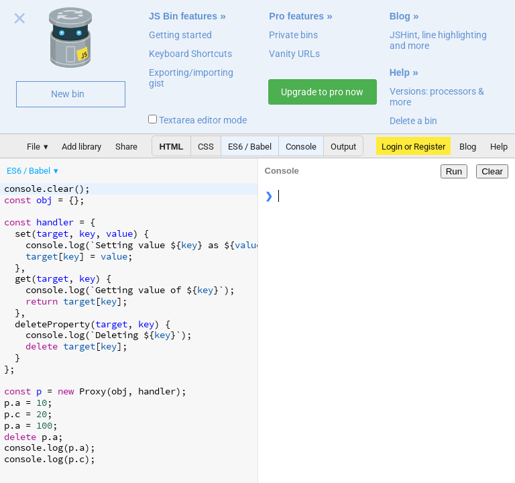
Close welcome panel (20, 21)
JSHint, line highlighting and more (438, 40)
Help (400, 72)
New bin (67, 94)
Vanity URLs (294, 53)
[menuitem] (33, 171)
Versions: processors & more (437, 96)
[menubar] (107, 168)
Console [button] (301, 147)
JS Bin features (183, 16)
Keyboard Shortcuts (190, 53)
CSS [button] (206, 147)
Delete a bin (413, 120)
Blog (400, 16)
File (33, 147)
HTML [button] (171, 147)
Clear (492, 171)
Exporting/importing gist (191, 78)
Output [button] (343, 147)
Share (126, 147)
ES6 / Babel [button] (250, 147)
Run (454, 171)
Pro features (296, 16)
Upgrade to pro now (322, 92)
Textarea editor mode (197, 120)
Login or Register (413, 147)
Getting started (180, 35)
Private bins (293, 35)
